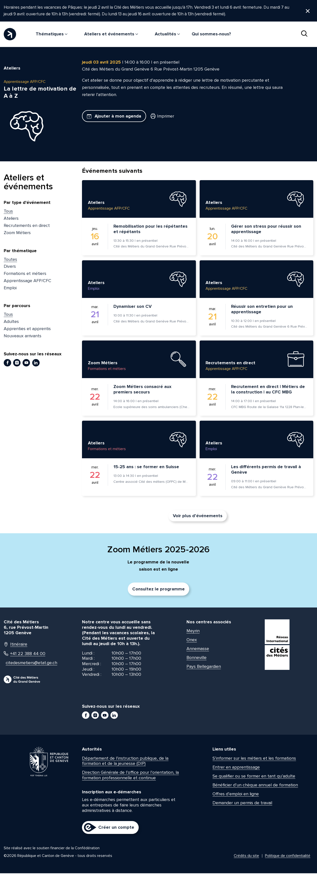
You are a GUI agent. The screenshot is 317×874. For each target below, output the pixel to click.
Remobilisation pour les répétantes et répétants (150, 229)
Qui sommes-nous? (211, 34)
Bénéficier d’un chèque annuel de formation (255, 785)
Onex (191, 640)
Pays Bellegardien (203, 667)
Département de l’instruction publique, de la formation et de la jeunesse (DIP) (125, 761)
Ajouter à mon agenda (114, 117)
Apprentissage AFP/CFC (27, 281)
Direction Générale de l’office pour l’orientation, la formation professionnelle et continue (130, 775)
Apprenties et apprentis (27, 329)
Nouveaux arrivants (22, 336)
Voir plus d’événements (197, 516)
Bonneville (196, 658)
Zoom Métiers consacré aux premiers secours (142, 390)
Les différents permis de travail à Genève (266, 470)
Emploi (10, 288)
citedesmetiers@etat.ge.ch (29, 663)
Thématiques (51, 34)
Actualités (167, 34)
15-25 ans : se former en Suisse (146, 467)
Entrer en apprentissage (236, 768)
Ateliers (11, 219)
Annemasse (197, 649)
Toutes (10, 260)
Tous (8, 212)
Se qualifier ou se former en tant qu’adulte (253, 776)
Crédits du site (246, 856)
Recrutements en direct (27, 226)
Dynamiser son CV (132, 307)
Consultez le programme (158, 589)
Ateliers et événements (111, 34)
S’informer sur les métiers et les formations (254, 759)
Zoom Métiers (17, 233)
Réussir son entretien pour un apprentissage (262, 309)
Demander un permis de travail (242, 803)
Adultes (11, 322)
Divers (10, 267)
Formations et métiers (25, 274)
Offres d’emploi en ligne (235, 794)
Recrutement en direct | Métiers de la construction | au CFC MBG (268, 390)
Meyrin (193, 631)
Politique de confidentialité (287, 856)
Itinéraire (15, 645)
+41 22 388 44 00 (24, 654)
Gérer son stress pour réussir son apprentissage (266, 229)
